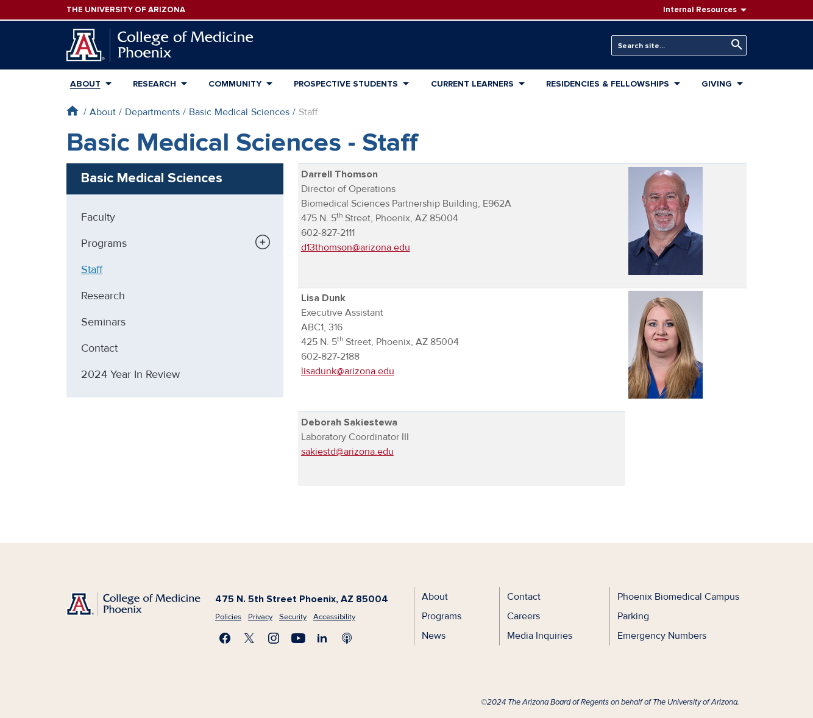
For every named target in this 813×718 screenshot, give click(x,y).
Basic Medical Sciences (239, 112)
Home (72, 110)
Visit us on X (249, 638)
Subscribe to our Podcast (347, 638)
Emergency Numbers (661, 636)
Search (734, 45)
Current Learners (472, 84)
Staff (91, 269)
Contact (99, 348)
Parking (633, 616)
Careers (523, 616)
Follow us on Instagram (273, 638)
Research (154, 84)
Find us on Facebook (225, 638)
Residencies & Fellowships (607, 84)
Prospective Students (346, 84)
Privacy (260, 617)
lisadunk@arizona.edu (347, 371)
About (85, 84)
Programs (104, 243)
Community (234, 84)
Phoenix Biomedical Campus (678, 597)
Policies (228, 617)
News (434, 636)
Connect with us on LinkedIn (322, 638)
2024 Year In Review (130, 374)
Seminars (103, 322)
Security (293, 617)
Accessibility (334, 617)
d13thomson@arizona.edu (355, 247)
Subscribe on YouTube (298, 638)
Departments (152, 112)
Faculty (98, 217)
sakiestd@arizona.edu (347, 452)
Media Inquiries (539, 636)
